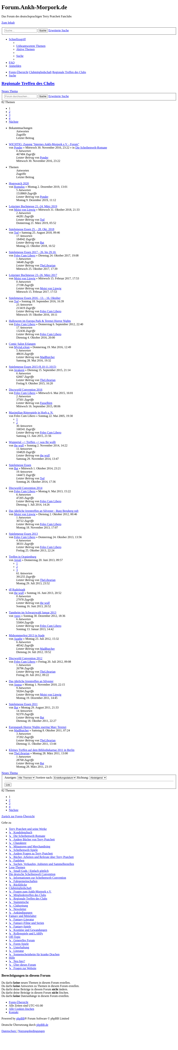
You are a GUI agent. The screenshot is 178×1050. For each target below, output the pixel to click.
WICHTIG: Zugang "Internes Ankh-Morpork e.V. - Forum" (44, 144)
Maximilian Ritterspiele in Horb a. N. (31, 412)
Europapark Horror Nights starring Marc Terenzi (37, 727)
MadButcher (47, 357)
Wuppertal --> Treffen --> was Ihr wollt (32, 442)
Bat (42, 242)
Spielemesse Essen (20, 465)
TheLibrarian (47, 265)
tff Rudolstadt (17, 589)
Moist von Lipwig (24, 209)
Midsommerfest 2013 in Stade (26, 635)
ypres (17, 615)
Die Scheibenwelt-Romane (91, 147)
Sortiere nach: (56, 777)
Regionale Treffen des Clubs (27, 83)
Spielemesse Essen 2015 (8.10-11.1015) (32, 366)
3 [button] (9, 115)
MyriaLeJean (22, 347)
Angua (18, 684)
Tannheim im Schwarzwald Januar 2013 (32, 612)
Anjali (17, 560)
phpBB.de (42, 1024)
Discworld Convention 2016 (25, 389)
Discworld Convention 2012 (25, 658)
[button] (13, 121)
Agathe (18, 638)
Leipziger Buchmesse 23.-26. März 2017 (33, 275)
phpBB (20, 1018)
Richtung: (92, 777)
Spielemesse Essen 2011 (23, 704)
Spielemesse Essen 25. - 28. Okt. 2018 (31, 229)
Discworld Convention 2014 (25, 488)
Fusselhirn (46, 403)
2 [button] (9, 111)
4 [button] (9, 118)
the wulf (19, 445)
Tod (42, 219)
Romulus (19, 186)
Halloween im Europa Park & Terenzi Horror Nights (40, 320)
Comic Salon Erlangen (22, 343)
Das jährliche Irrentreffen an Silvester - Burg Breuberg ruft (43, 510)
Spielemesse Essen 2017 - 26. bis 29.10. (32, 252)
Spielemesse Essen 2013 (23, 533)
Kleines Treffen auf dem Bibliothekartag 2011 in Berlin (41, 750)
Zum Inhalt (8, 22)
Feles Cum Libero (24, 255)
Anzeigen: (19, 777)
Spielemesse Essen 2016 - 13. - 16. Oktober (35, 298)
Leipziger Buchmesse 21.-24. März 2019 (33, 206)
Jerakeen (19, 370)
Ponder (18, 147)
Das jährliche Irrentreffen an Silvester (31, 681)
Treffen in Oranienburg (22, 556)
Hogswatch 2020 (19, 183)
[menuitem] (30, 45)
